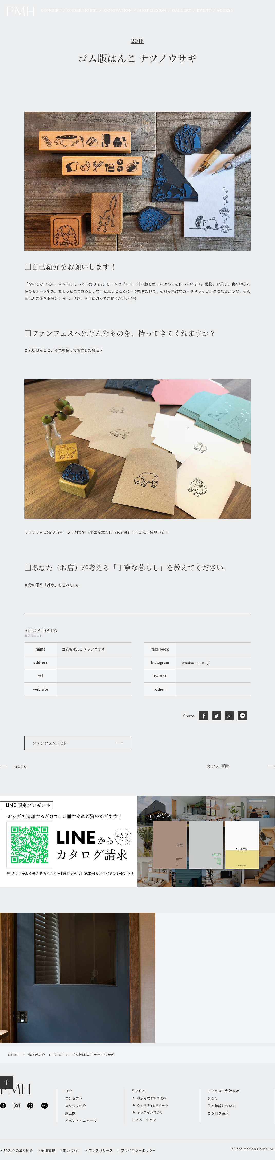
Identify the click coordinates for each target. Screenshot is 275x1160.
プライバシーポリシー (138, 1150)
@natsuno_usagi (195, 662)
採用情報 (48, 1150)
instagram (17, 1105)
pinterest (30, 1105)
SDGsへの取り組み (18, 1150)
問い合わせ (71, 1150)
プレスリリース (101, 1150)
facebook (3, 1105)
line (44, 1106)
